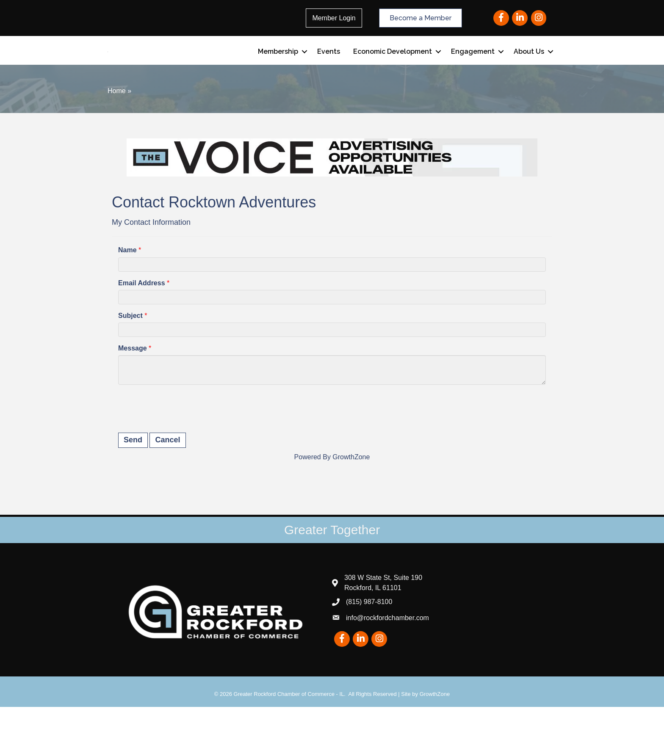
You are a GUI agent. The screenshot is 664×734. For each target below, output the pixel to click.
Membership (278, 65)
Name (127, 277)
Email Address (141, 309)
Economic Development (392, 65)
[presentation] (182, 434)
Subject (130, 342)
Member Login (333, 18)
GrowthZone (351, 483)
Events (328, 65)
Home (117, 117)
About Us (529, 65)
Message (132, 375)
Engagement (473, 65)
